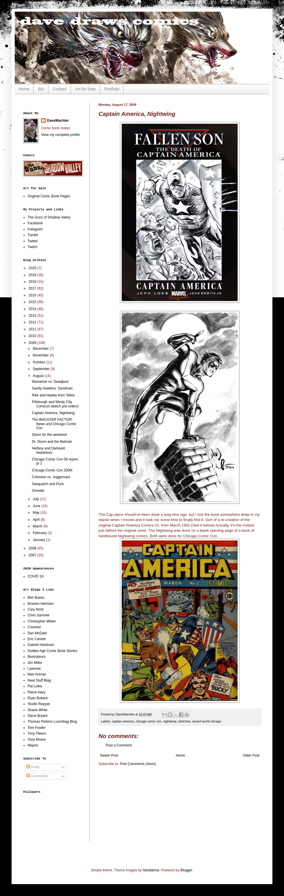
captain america (123, 721)
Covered (34, 627)
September (42, 369)
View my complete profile (60, 135)
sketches (184, 721)
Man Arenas (37, 674)
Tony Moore (37, 739)
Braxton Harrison (41, 604)
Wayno (33, 745)
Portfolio (111, 89)
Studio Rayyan (39, 704)
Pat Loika (35, 686)
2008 (33, 548)
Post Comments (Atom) (138, 764)
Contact (60, 89)
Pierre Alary (36, 692)
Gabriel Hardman (41, 645)
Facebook (35, 223)
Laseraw (34, 668)
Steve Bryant (38, 716)
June (37, 506)
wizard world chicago (206, 721)
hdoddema (151, 870)
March (38, 526)
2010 (33, 336)
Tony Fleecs (37, 733)
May (36, 513)
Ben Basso (36, 597)
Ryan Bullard (38, 698)
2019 (33, 275)
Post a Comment (119, 745)
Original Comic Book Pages (49, 196)
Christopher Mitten (42, 621)
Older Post (251, 755)
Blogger (186, 870)
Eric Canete (37, 639)
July (36, 499)
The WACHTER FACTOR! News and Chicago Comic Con (54, 424)
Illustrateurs (36, 657)
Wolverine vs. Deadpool (50, 382)
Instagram (35, 229)
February (40, 533)
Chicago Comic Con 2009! (52, 470)
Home (24, 89)
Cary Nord (35, 609)
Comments (37, 776)
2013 (33, 316)
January (39, 540)
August (39, 376)
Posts (32, 767)
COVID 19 (35, 576)
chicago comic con (148, 721)
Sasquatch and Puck (48, 484)
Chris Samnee (39, 615)
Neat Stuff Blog (39, 680)
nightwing (169, 721)
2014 (33, 309)
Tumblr (33, 235)
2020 (33, 268)
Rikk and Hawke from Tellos (53, 395)
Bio (41, 89)
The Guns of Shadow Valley (49, 217)
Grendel (38, 491)
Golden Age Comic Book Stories (52, 651)
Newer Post (109, 755)
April (37, 520)
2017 (33, 288)
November (41, 355)
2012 (33, 322)
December (41, 349)
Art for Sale (85, 89)
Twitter (33, 241)
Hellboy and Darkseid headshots (48, 450)
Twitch (32, 247)
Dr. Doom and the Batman (52, 442)
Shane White (38, 710)
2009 (33, 343)
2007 (33, 555)
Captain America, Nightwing (53, 413)
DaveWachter (58, 121)
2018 (33, 282)
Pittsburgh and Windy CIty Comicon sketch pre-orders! (55, 404)
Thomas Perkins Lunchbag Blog (52, 722)
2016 (33, 295)
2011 (33, 329)
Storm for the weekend (49, 435)
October (39, 362)
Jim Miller (35, 663)
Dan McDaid (37, 633)
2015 (33, 302)
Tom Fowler (36, 728)
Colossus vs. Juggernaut (51, 477)
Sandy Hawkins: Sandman (52, 388)
